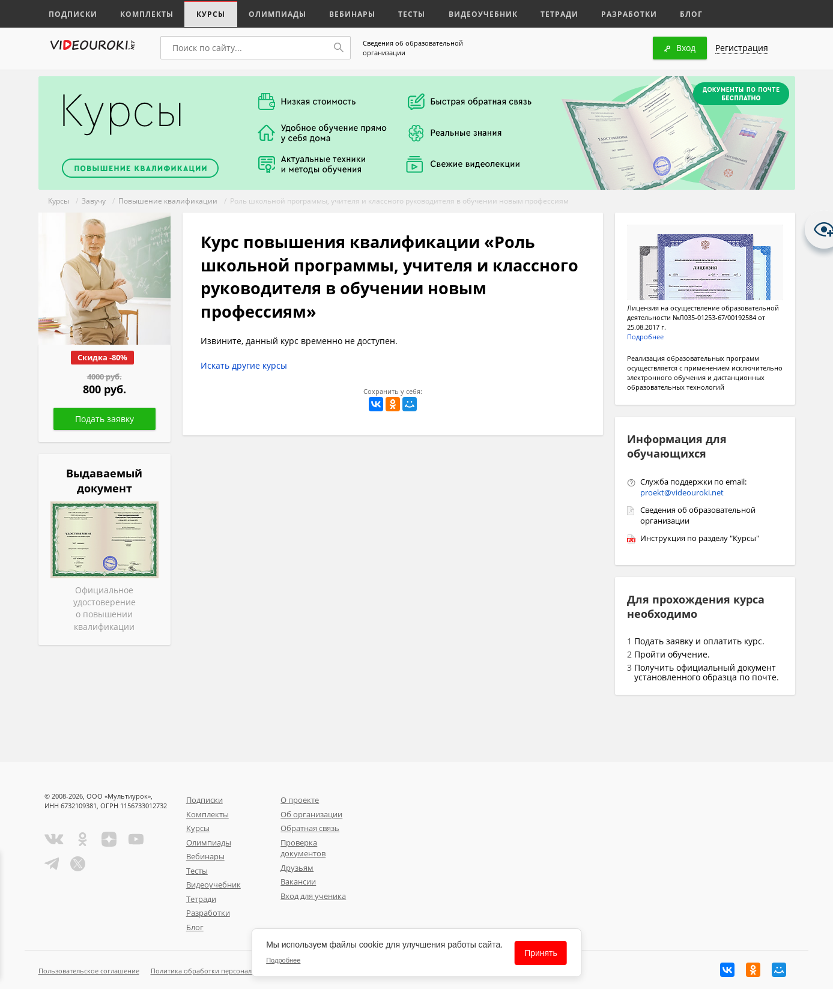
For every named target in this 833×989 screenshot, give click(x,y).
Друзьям (297, 867)
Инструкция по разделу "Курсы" (699, 538)
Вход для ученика (313, 896)
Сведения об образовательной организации (413, 47)
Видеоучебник (461, 13)
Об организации (311, 814)
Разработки (599, 13)
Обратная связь (309, 828)
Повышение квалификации (167, 201)
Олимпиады (265, 13)
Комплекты (141, 13)
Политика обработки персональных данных (222, 970)
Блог (659, 13)
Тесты (394, 13)
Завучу (94, 201)
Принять (540, 953)
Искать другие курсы (244, 365)
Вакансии (298, 881)
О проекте (299, 799)
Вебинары (337, 13)
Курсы (202, 13)
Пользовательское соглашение (88, 970)
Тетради (533, 13)
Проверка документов (303, 848)
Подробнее (645, 336)
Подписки (71, 13)
